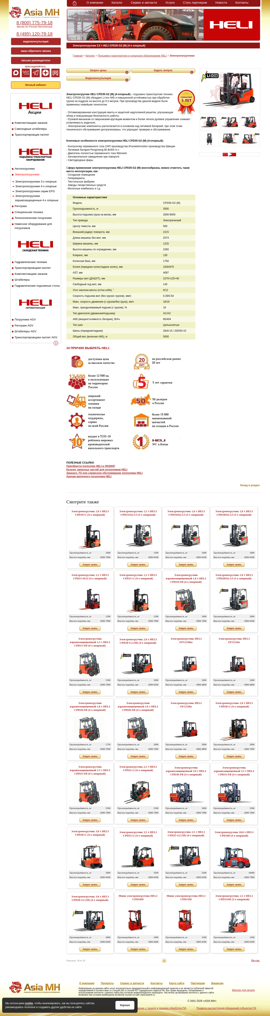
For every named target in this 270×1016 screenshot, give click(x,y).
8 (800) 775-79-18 (34, 22)
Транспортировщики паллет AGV (36, 337)
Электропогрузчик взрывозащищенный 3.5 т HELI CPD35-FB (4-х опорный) (234, 771)
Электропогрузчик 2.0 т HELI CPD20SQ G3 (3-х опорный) (234, 576)
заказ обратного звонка (36, 51)
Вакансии (217, 983)
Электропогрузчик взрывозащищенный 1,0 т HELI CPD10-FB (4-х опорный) (186, 578)
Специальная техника (29, 212)
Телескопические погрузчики (33, 218)
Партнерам (198, 983)
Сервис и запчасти (144, 2)
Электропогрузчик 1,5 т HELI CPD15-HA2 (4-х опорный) (90, 576)
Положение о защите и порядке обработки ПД (158, 1008)
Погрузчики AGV (25, 319)
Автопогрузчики (25, 168)
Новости (221, 2)
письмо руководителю (35, 60)
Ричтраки (21, 206)
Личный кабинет (35, 85)
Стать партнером (195, 2)
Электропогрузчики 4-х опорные (36, 186)
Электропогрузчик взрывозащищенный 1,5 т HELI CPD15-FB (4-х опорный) (90, 642)
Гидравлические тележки (31, 262)
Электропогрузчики (27, 174)
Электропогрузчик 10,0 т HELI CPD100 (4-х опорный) (234, 833)
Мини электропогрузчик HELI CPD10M (137, 897)
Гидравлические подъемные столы (37, 285)
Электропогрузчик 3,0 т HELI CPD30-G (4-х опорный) (90, 833)
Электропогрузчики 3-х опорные (36, 181)
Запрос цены (98, 70)
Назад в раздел (250, 485)
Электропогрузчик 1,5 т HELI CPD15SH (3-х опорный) (234, 897)
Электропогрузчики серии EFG (35, 191)
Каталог (117, 2)
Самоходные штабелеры (31, 128)
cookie (29, 1003)
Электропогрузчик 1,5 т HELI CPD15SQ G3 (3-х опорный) (138, 513)
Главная (78, 55)
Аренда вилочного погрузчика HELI (89, 476)
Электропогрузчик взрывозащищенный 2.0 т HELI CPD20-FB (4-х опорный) (138, 706)
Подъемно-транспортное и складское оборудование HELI (132, 55)
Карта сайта (176, 983)
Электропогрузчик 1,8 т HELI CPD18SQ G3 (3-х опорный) (234, 513)
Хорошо (125, 1005)
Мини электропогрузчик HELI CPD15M (186, 897)
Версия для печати (243, 990)
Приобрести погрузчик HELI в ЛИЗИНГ (90, 466)
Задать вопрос (163, 70)
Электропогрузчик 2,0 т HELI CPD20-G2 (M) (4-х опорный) (138, 641)
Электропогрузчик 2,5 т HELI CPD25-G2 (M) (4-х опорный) (186, 833)
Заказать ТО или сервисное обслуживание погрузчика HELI (104, 473)
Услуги (170, 2)
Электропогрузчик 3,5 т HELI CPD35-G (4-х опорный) (138, 833)
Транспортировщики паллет (33, 267)
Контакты (241, 2)
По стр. (255, 960)
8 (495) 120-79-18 (34, 33)
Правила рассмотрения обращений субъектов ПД (226, 1008)
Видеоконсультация (98, 78)
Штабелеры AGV (26, 331)
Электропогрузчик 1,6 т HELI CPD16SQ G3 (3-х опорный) (186, 513)
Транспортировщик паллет (32, 134)
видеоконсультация (35, 41)
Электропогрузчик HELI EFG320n (186, 704)
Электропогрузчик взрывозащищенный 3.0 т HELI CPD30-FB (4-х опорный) (186, 771)
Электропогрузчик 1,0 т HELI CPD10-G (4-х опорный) (90, 513)
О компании (95, 2)
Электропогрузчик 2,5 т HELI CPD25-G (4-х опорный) (138, 768)
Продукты (107, 983)
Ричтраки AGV (24, 325)
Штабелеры (22, 279)
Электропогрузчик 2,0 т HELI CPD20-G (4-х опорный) (234, 704)
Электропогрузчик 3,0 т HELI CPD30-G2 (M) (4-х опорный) (90, 898)
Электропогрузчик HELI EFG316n (234, 640)
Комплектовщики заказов (31, 122)
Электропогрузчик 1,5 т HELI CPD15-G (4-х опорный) (138, 576)
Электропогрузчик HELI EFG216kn (186, 640)
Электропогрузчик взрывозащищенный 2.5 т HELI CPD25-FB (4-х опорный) (90, 770)
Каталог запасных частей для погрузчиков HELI (96, 469)
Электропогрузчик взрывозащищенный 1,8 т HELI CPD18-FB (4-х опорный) (90, 706)
